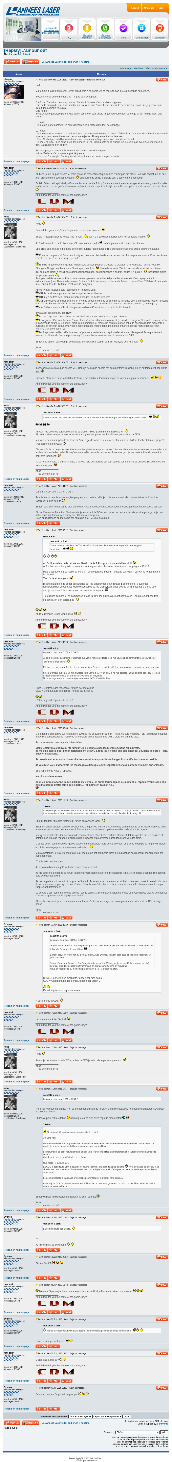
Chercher (149, 8)
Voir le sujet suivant (156, 68)
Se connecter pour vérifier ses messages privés (50, 30)
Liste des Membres (87, 36)
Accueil (135, 8)
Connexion (160, 37)
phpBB (80, 1458)
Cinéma (85, 62)
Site (161, 8)
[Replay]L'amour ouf (25, 50)
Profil (123, 37)
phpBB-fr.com (91, 1461)
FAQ (69, 37)
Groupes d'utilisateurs (105, 36)
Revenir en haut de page (16, 161)
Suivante (27, 54)
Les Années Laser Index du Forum (60, 62)
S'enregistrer (141, 37)
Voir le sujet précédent (131, 68)
